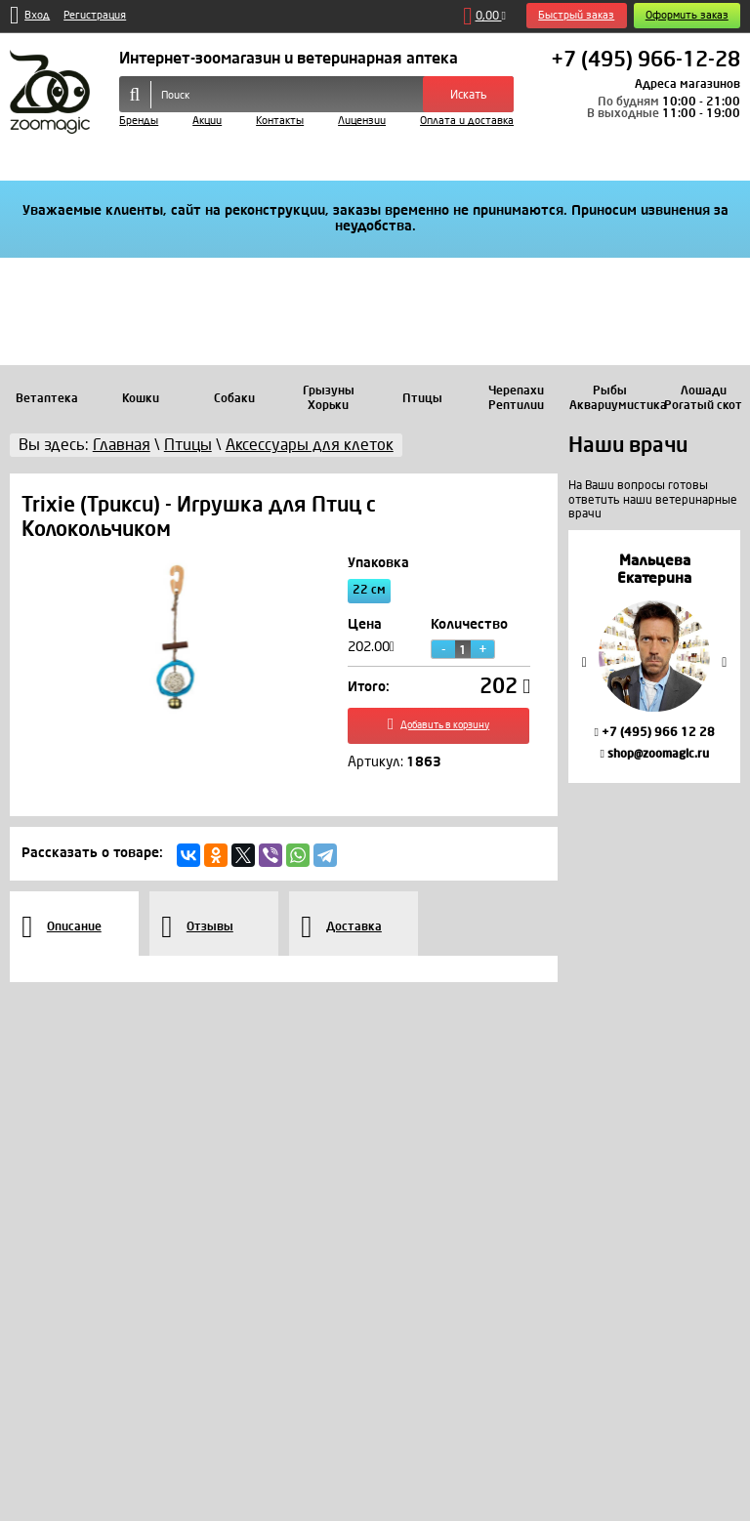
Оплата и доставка (467, 120)
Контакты (280, 120)
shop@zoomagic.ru (654, 753)
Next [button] (724, 661)
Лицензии (362, 120)
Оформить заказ (687, 15)
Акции (207, 120)
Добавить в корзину (438, 727)
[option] (654, 656)
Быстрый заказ (576, 15)
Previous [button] (584, 661)
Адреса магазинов (687, 84)
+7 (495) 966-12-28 (645, 60)
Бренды (138, 120)
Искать (468, 95)
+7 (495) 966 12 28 (654, 732)
